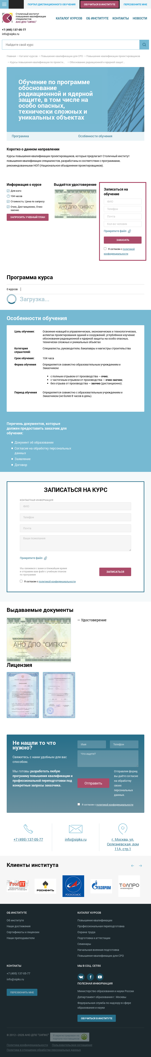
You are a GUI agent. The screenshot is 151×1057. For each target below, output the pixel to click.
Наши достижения (18, 926)
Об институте (97, 18)
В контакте (81, 977)
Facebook (90, 977)
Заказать (122, 240)
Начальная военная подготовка (98, 950)
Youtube (99, 977)
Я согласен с (48, 581)
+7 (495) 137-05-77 (14, 29)
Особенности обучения (95, 136)
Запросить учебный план (27, 217)
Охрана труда (86, 932)
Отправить (93, 783)
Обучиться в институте (99, 4)
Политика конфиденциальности (27, 1045)
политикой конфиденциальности (57, 581)
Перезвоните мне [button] (135, 4)
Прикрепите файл (115, 231)
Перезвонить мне (22, 992)
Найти (144, 44)
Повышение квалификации (94, 920)
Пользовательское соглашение (72, 1045)
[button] (4, 4)
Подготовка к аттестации (93, 938)
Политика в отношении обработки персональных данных (44, 1050)
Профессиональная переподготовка (100, 926)
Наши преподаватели (21, 938)
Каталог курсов (69, 18)
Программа (20, 136)
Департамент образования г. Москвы (101, 997)
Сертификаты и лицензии (23, 932)
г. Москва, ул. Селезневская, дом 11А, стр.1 (123, 844)
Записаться (115, 572)
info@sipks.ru (10, 34)
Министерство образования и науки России (105, 991)
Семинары (84, 944)
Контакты (120, 18)
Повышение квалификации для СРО (100, 956)
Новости (140, 18)
